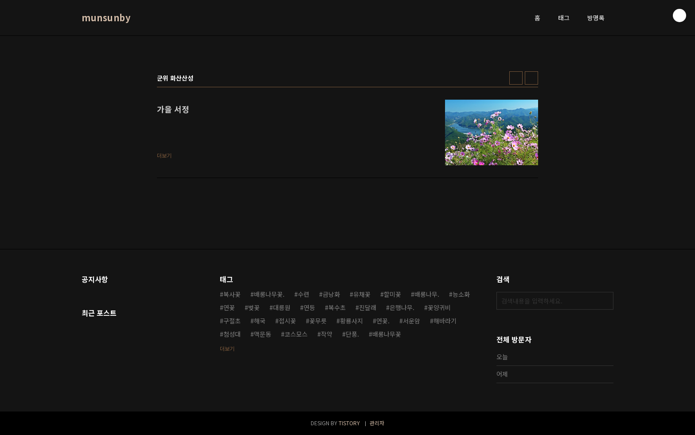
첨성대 (232, 334)
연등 (309, 307)
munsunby (106, 18)
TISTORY (349, 423)
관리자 (377, 423)
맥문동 (262, 334)
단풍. (352, 334)
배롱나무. (426, 294)
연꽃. (383, 320)
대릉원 (281, 307)
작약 (326, 334)
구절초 (232, 320)
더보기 (227, 348)
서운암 (411, 320)
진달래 (367, 307)
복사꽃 (232, 294)
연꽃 (229, 307)
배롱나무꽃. (269, 294)
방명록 (596, 17)
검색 (604, 300)
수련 (303, 294)
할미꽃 (392, 294)
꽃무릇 (318, 320)
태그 (564, 17)
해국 (260, 320)
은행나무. (402, 307)
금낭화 (331, 294)
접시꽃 (287, 320)
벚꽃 (254, 307)
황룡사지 (351, 320)
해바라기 (445, 320)
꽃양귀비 (439, 307)
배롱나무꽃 (386, 334)
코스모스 (296, 334)
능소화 (461, 294)
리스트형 (531, 78)
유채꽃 (362, 294)
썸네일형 (516, 78)
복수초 (337, 307)
